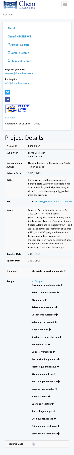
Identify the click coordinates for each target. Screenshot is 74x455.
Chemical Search (19, 61)
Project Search (18, 45)
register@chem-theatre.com (19, 73)
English (7, 14)
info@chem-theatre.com (17, 83)
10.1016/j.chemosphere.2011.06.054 (53, 201)
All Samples (38, 281)
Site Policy (10, 117)
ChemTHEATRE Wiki (20, 36)
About (11, 28)
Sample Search (18, 53)
